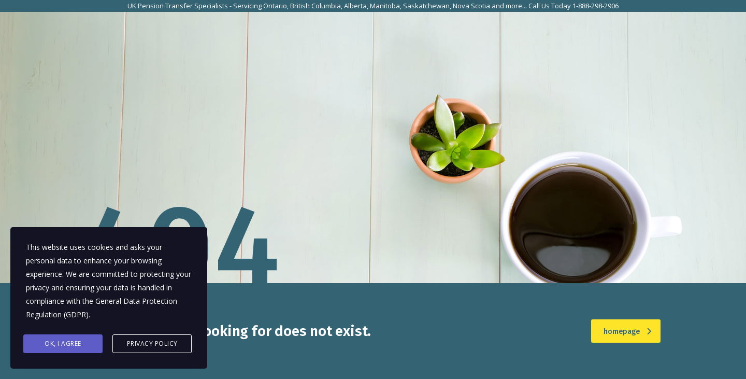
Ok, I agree (63, 343)
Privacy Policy (152, 343)
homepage (627, 331)
